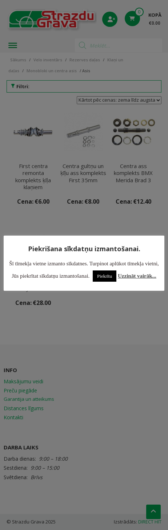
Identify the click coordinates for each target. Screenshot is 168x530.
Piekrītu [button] (104, 276)
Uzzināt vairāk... (137, 276)
